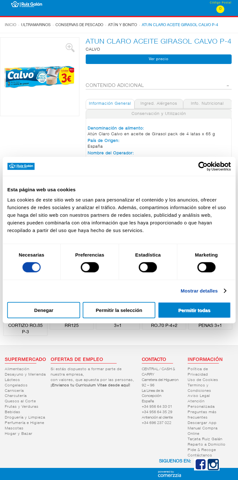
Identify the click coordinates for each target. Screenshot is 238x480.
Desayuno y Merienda (25, 375)
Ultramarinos (36, 25)
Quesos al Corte (20, 401)
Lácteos (12, 380)
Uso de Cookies (203, 380)
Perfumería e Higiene (24, 423)
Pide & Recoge (202, 450)
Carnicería (14, 391)
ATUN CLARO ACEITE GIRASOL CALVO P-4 (180, 25)
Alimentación (17, 369)
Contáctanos (200, 455)
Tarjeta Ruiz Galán (205, 439)
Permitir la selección (119, 310)
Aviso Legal (199, 396)
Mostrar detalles (199, 290)
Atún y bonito (122, 25)
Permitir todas (194, 310)
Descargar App (202, 423)
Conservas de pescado (79, 25)
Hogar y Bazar (18, 434)
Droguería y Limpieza (25, 418)
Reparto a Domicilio (207, 445)
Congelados (16, 385)
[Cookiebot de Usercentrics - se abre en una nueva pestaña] (203, 166)
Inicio (10, 25)
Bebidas (12, 412)
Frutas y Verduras (22, 407)
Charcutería (16, 396)
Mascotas (14, 428)
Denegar (43, 310)
